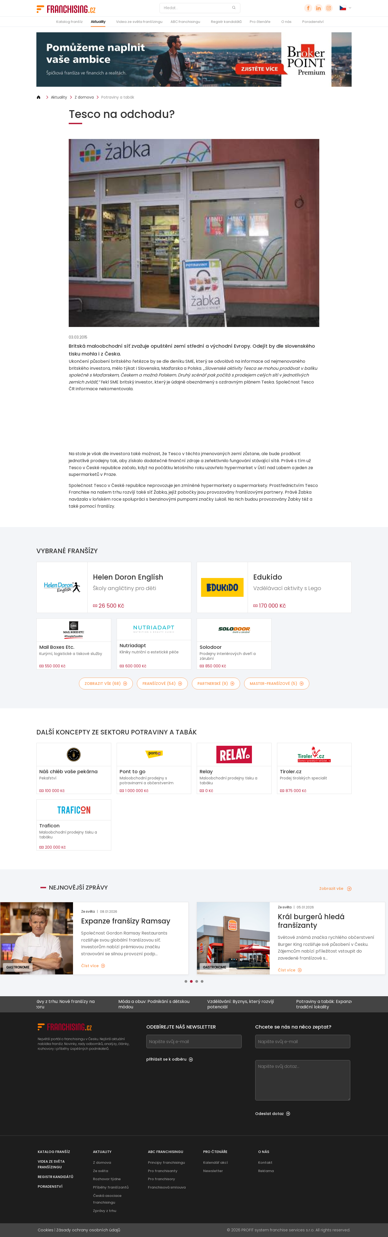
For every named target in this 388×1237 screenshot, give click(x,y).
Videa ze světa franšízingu (139, 21)
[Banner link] (194, 421)
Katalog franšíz (69, 21)
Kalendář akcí (215, 1162)
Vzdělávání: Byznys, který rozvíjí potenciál (245, 1004)
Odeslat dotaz (272, 1113)
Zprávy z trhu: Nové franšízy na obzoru (66, 1004)
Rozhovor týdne (107, 1179)
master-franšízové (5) (277, 683)
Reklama (266, 1170)
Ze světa (100, 1170)
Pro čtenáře (260, 21)
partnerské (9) (216, 683)
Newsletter (213, 1170)
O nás (286, 21)
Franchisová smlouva (167, 1187)
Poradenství (313, 21)
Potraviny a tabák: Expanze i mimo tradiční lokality (336, 1004)
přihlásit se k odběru (169, 1059)
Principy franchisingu (166, 1162)
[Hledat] (196, 8)
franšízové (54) (162, 683)
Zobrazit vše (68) (106, 683)
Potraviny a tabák (117, 97)
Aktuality (98, 21)
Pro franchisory (161, 1179)
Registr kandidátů (226, 21)
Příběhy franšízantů (111, 1187)
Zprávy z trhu (104, 1210)
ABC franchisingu (185, 21)
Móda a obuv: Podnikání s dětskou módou (158, 1004)
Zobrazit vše (335, 888)
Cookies (45, 1230)
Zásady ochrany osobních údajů (88, 1230)
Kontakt (265, 1162)
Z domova (84, 97)
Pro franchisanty (163, 1170)
